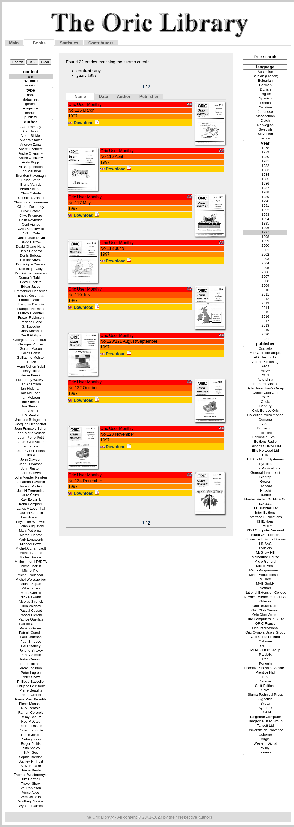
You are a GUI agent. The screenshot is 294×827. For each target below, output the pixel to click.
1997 (265, 232)
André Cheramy (31, 153)
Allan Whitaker (31, 140)
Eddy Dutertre (31, 282)
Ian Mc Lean (31, 393)
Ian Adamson (31, 384)
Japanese (265, 112)
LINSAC (265, 544)
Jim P (31, 455)
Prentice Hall (265, 672)
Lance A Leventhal (31, 508)
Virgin (265, 739)
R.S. (265, 677)
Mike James (31, 588)
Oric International (265, 628)
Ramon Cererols (31, 713)
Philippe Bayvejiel (31, 682)
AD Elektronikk (265, 357)
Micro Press (265, 566)
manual (31, 113)
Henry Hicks (31, 371)
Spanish (265, 98)
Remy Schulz (31, 717)
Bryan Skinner (31, 189)
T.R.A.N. (265, 712)
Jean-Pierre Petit (31, 437)
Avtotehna (265, 379)
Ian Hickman (31, 389)
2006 (265, 272)
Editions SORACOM (265, 446)
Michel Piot (31, 571)
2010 (265, 290)
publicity (31, 117)
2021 (265, 339)
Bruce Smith (31, 180)
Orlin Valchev (31, 606)
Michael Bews (31, 544)
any (31, 76)
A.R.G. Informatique (265, 353)
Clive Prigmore (31, 216)
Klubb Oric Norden (265, 535)
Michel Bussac (31, 557)
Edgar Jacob (31, 287)
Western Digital (265, 743)
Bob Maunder (31, 171)
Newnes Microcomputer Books (265, 597)
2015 (265, 312)
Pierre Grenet (31, 695)
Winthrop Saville (31, 801)
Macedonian (265, 116)
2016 (265, 317)
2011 (265, 294)
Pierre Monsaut (31, 704)
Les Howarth (31, 517)
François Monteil (31, 313)
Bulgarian (265, 81)
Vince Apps (31, 792)
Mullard (265, 579)
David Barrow (31, 242)
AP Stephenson (31, 167)
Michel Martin (31, 566)
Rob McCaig (31, 721)
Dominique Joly (31, 269)
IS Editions (265, 521)
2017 (265, 321)
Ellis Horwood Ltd (265, 450)
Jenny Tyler (31, 446)
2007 (265, 277)
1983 (265, 170)
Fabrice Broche (31, 300)
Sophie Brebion (31, 757)
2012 (265, 299)
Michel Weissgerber (31, 579)
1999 (265, 241)
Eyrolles (265, 464)
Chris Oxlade (31, 193)
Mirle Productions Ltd (265, 575)
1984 (265, 175)
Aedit (265, 366)
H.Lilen (31, 362)
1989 (265, 197)
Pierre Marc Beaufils (31, 699)
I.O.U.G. (265, 504)
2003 (265, 259)
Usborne (265, 735)
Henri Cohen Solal (31, 366)
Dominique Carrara (31, 264)
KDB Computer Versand (265, 530)
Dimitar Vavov (31, 260)
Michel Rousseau (31, 575)
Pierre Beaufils (31, 690)
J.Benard (31, 411)
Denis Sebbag (31, 255)
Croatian (265, 107)
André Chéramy (31, 158)
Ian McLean (31, 397)
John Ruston (31, 468)
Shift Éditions (265, 686)
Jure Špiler (31, 495)
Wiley (265, 748)
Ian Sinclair (31, 402)
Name (80, 96)
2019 (265, 330)
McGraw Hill (265, 553)
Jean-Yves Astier (31, 442)
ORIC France (265, 624)
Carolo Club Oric (265, 393)
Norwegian (265, 125)
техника (265, 752)
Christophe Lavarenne (31, 202)
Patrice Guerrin (31, 624)
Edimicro (265, 433)
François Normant (31, 309)
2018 (265, 325)
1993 (265, 214)
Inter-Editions (265, 513)
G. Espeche (31, 326)
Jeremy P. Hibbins (31, 451)
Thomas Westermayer (31, 775)
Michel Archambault (31, 548)
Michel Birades (31, 553)
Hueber (265, 495)
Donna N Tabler (31, 278)
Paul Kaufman (31, 637)
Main (14, 43)
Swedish (265, 129)
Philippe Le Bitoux (31, 686)
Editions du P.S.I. (265, 437)
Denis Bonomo (31, 251)
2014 (265, 308)
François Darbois (31, 304)
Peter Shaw (31, 677)
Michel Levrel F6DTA (31, 562)
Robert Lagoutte (31, 730)
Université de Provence (265, 730)
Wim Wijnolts (31, 797)
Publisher (148, 96)
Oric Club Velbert (265, 615)
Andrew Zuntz (31, 145)
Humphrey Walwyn (31, 380)
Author (123, 96)
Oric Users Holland (265, 637)
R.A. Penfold (31, 708)
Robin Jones (31, 735)
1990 (265, 201)
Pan (265, 659)
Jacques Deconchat (31, 424)
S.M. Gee (31, 753)
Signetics (265, 699)
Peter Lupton (31, 673)
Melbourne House (265, 557)
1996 (265, 228)
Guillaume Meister (31, 358)
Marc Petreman (31, 531)
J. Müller (265, 526)
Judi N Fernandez (31, 491)
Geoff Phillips (31, 335)
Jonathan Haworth (31, 482)
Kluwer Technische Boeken (265, 539)
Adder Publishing (265, 362)
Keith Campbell (31, 504)
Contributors (101, 43)
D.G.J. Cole (31, 233)
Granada (265, 348)
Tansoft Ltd (265, 726)
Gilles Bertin (31, 353)
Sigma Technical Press (265, 695)
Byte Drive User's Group (265, 388)
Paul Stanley (31, 646)
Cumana (265, 419)
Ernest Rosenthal (31, 295)
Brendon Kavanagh (31, 176)
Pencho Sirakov (31, 650)
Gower (265, 482)
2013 (265, 303)
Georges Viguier (31, 344)
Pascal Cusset (31, 611)
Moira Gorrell (31, 593)
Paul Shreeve (31, 642)
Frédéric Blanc (31, 322)
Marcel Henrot (31, 535)
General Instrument (265, 473)
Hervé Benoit (31, 375)
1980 (265, 157)
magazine (31, 108)
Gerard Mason (31, 349)
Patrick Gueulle (31, 633)
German (265, 85)
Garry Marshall (31, 331)
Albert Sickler (31, 136)
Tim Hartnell (31, 779)
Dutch (265, 121)
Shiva (265, 690)
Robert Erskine (31, 726)
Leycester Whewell (31, 522)
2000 (265, 246)
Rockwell (265, 681)
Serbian (265, 138)
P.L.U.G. (265, 655)
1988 (265, 192)
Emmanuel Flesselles (31, 291)
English (265, 94)
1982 (265, 166)
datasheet (31, 99)
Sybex (265, 703)
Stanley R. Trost (31, 761)
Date (103, 96)
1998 (265, 237)
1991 (265, 206)
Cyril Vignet (31, 224)
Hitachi (265, 490)
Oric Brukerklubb (265, 606)
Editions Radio (265, 442)
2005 (265, 268)
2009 (265, 285)
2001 (265, 250)
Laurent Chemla (31, 513)
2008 (265, 281)
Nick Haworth (31, 597)
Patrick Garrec (31, 628)
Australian (265, 72)
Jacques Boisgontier (31, 420)
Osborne (265, 641)
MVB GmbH (265, 584)
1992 (265, 210)
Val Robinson (31, 788)
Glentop (265, 477)
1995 (265, 223)
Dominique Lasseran (31, 273)
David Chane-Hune (31, 247)
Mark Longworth (31, 539)
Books (39, 43)
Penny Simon (31, 655)
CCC (265, 397)
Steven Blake (31, 766)
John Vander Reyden (31, 477)
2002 (265, 254)
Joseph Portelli (31, 486)
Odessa (265, 601)
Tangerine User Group (265, 721)
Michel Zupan (31, 584)
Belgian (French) (265, 76)
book (31, 95)
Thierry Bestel (31, 770)
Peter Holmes (31, 664)
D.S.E (265, 424)
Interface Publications (265, 517)
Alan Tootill (31, 131)
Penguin (265, 663)
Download (86, 123)
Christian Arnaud (31, 198)
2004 (265, 263)
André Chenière (31, 149)
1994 (265, 219)
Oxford (265, 646)
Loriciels (265, 548)
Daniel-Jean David (31, 238)
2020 (265, 334)
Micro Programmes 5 (265, 570)
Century (265, 406)
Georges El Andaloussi (31, 340)
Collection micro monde (265, 415)
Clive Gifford (31, 211)
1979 (265, 152)
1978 (265, 148)
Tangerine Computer (265, 717)
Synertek (265, 708)
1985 (265, 179)
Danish (265, 89)
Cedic (265, 402)
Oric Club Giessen (265, 610)
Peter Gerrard (31, 659)
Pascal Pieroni (31, 615)
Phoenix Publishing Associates (265, 668)
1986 (265, 183)
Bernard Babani (265, 384)
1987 (265, 188)
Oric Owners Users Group (265, 632)
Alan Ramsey (31, 127)
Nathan (265, 588)
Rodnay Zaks (31, 739)
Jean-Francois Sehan (31, 429)
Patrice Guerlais (31, 619)
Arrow (265, 371)
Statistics (69, 43)
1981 (265, 161)
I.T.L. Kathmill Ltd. (265, 508)
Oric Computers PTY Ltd (265, 619)
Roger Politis (31, 744)
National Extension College (265, 592)
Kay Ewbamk (31, 500)
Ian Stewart (31, 406)
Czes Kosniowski (31, 229)
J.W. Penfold (31, 415)
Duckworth (265, 428)
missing (31, 85)
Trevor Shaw (31, 784)
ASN (265, 375)
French (265, 103)
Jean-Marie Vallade (31, 433)
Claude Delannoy (31, 207)
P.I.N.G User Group (265, 650)
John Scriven (31, 473)
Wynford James (31, 806)
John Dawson (31, 460)
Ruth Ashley (31, 748)
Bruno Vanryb (31, 184)
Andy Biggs (31, 162)
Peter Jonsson (31, 668)
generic (31, 104)
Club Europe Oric (265, 411)
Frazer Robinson (31, 318)
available (31, 81)
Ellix (265, 455)
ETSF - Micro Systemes (265, 459)
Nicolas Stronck (31, 602)
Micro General (265, 561)
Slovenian (265, 134)
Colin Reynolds (31, 220)
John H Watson (31, 464)
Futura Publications (265, 468)
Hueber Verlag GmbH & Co (265, 499)
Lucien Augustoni (31, 526)
